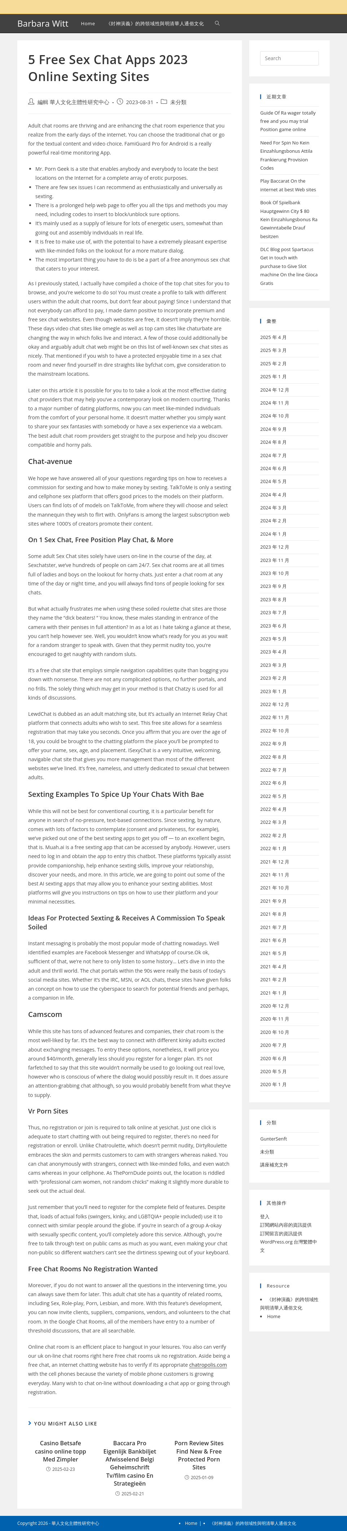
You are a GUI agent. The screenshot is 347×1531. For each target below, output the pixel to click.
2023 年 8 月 (273, 599)
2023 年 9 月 (273, 586)
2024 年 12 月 (274, 390)
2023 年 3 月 (273, 665)
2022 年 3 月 (273, 822)
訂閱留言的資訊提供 (281, 1233)
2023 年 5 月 (273, 638)
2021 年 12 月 (274, 861)
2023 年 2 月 (273, 678)
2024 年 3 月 (273, 507)
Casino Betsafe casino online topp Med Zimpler (60, 1451)
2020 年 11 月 (274, 1019)
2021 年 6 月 (273, 940)
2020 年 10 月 (274, 1032)
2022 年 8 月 (273, 757)
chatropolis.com (208, 1364)
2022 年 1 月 (273, 848)
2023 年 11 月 (274, 560)
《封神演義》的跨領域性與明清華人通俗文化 (253, 1523)
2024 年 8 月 (273, 442)
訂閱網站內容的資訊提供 (286, 1225)
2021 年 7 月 (273, 927)
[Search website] (217, 23)
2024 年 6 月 (273, 468)
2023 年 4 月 (273, 651)
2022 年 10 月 (274, 730)
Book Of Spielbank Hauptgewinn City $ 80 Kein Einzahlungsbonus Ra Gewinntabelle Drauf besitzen (288, 219)
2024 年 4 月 (273, 494)
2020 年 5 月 (273, 1071)
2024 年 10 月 (274, 415)
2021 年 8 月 (273, 914)
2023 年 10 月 (274, 573)
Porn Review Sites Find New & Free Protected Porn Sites (199, 1455)
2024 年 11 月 (274, 403)
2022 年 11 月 (274, 717)
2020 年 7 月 (273, 1045)
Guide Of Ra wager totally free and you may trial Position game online (288, 121)
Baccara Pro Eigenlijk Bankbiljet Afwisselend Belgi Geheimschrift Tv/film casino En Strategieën (130, 1463)
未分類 (178, 102)
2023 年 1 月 (273, 691)
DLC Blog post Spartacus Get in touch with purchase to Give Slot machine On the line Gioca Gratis (288, 266)
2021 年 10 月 (274, 887)
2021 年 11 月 (274, 874)
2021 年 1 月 (273, 993)
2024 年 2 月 (273, 520)
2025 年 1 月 (273, 376)
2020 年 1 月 (273, 1084)
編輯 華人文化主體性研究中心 (73, 102)
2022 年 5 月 (273, 796)
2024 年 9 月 (273, 429)
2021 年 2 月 (273, 979)
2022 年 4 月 (273, 809)
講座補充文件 (274, 1164)
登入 (264, 1216)
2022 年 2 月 (273, 835)
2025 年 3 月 (273, 350)
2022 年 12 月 (274, 704)
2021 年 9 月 (273, 901)
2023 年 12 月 (274, 547)
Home (273, 1316)
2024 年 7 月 (273, 455)
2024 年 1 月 (273, 534)
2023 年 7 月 (273, 612)
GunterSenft (273, 1138)
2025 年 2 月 (273, 363)
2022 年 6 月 (273, 783)
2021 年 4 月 (273, 966)
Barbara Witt (42, 23)
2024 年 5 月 (273, 481)
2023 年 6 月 (273, 625)
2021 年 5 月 (273, 953)
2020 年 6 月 (273, 1058)
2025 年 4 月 (273, 337)
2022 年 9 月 (273, 743)
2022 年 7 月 (273, 770)
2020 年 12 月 (274, 1006)
